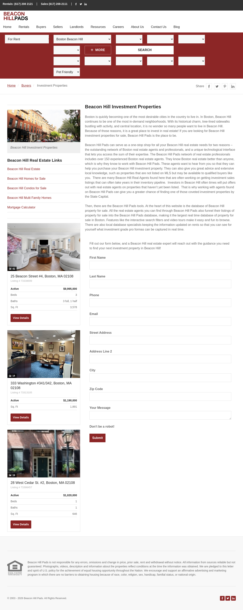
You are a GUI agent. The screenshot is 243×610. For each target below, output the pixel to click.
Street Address (100, 332)
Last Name (97, 276)
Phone (94, 295)
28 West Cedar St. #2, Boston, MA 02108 (43, 483)
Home (7, 27)
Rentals (24, 27)
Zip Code (96, 389)
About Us (137, 27)
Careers (118, 27)
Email (93, 314)
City (92, 370)
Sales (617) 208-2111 (54, 3)
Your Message (99, 407)
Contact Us (158, 27)
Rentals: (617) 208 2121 (18, 3)
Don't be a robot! (101, 426)
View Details (21, 317)
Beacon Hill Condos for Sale (26, 188)
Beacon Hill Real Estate (23, 169)
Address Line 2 (100, 351)
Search (145, 50)
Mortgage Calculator (21, 207)
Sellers (58, 27)
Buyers (41, 27)
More (98, 50)
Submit (97, 438)
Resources (98, 27)
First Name (97, 257)
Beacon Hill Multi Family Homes (29, 197)
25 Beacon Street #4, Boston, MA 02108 (42, 276)
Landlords (76, 27)
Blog (176, 27)
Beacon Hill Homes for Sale (26, 178)
